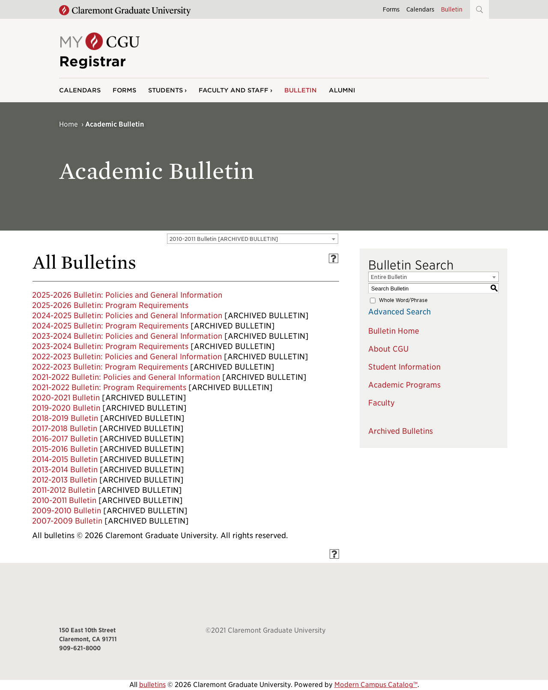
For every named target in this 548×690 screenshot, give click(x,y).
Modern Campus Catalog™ (375, 685)
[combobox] (252, 239)
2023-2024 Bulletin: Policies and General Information (127, 336)
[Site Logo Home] (99, 48)
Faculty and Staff (233, 90)
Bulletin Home (393, 330)
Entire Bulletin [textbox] (389, 277)
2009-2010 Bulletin (66, 510)
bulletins (152, 685)
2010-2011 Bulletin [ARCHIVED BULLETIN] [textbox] (224, 239)
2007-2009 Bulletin (67, 520)
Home (68, 124)
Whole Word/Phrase (403, 300)
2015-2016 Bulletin (65, 448)
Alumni (342, 90)
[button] (479, 9)
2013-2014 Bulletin (65, 469)
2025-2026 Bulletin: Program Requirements (110, 305)
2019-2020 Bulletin (66, 407)
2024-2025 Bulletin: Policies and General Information (127, 315)
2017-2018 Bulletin (64, 428)
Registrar (92, 61)
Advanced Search (399, 311)
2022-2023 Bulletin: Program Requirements (110, 366)
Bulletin (451, 9)
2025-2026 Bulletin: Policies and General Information (127, 294)
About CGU (388, 348)
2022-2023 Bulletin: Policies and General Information (127, 356)
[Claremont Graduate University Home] (125, 10)
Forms (391, 9)
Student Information (404, 366)
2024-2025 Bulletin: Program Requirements (110, 325)
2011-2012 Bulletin (63, 490)
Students (165, 90)
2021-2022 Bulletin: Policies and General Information (126, 377)
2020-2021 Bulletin (66, 397)
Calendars (420, 9)
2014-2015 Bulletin (65, 459)
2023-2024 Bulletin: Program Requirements (110, 346)
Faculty (381, 402)
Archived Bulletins (400, 430)
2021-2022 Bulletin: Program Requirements (109, 387)
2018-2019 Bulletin (65, 418)
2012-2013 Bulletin (64, 479)
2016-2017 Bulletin (65, 438)
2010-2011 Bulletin (64, 500)
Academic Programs (404, 384)
